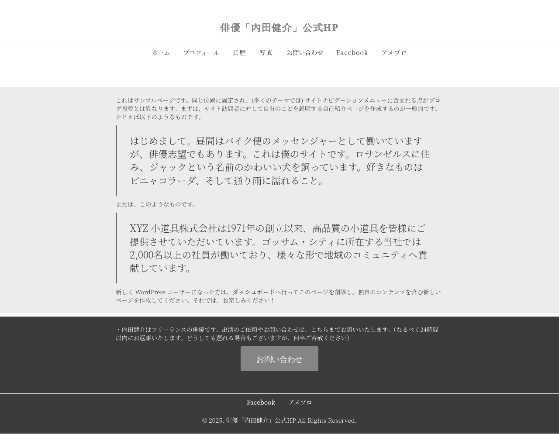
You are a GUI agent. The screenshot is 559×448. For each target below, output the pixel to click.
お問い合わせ (279, 358)
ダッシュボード (253, 291)
